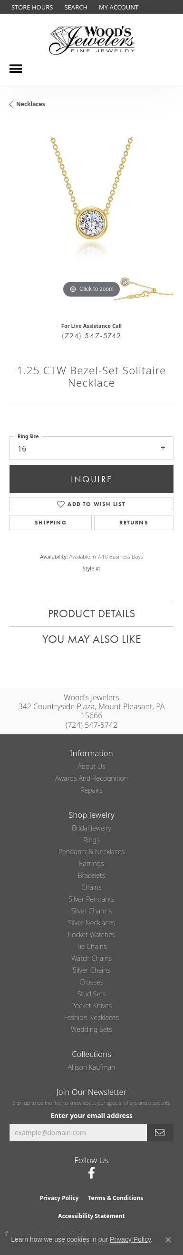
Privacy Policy (59, 1198)
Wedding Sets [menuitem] (91, 1029)
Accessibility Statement (91, 1216)
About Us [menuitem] (91, 766)
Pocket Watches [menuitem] (92, 934)
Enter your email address (91, 1115)
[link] (31, 7)
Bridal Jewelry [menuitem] (91, 827)
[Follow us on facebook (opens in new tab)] (91, 1173)
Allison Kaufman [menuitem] (92, 1067)
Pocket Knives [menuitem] (91, 1005)
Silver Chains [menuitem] (91, 970)
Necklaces (30, 104)
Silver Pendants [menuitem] (91, 898)
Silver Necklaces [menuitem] (92, 922)
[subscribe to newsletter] (160, 1132)
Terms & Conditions (115, 1198)
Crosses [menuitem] (92, 981)
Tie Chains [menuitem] (91, 946)
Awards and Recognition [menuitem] (91, 778)
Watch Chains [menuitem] (91, 958)
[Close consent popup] (168, 1240)
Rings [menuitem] (91, 839)
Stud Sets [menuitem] (91, 993)
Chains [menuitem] (91, 887)
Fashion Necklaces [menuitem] (91, 1017)
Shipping (51, 522)
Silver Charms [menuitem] (91, 910)
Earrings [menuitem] (91, 863)
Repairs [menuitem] (91, 790)
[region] (91, 218)
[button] (74, 7)
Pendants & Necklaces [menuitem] (91, 851)
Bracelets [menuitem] (92, 875)
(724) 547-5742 (91, 336)
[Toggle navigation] (15, 69)
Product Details (91, 613)
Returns (133, 522)
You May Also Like (91, 639)
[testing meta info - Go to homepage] (91, 40)
